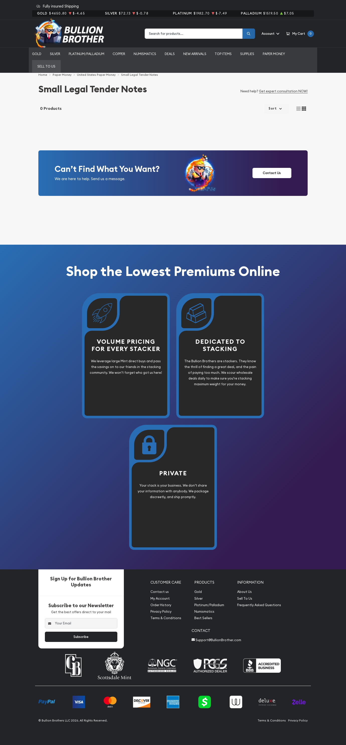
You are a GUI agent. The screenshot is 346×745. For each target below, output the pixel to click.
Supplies (247, 54)
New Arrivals (194, 54)
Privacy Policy (160, 611)
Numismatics (145, 54)
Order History (160, 605)
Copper (119, 54)
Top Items (223, 54)
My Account (160, 598)
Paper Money (274, 54)
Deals (170, 54)
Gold (36, 54)
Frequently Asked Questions (259, 605)
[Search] (248, 34)
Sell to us (46, 66)
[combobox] (194, 34)
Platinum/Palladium (86, 54)
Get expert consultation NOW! (283, 91)
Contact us (159, 592)
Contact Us (272, 173)
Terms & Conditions (165, 618)
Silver (55, 54)
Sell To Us (244, 598)
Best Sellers (203, 618)
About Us (244, 592)
